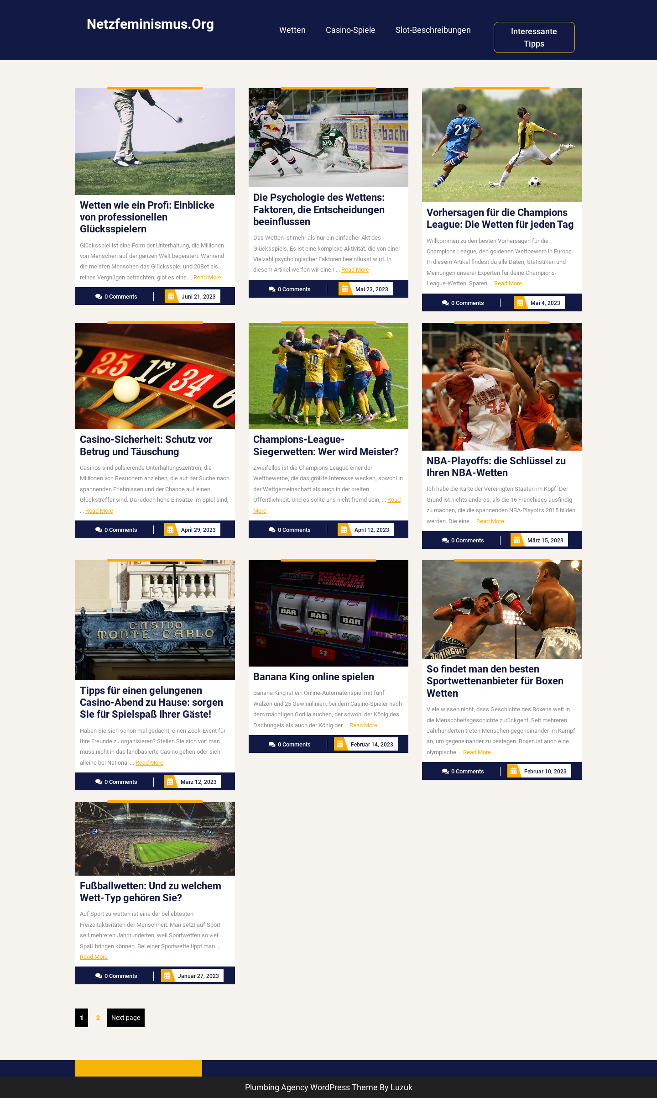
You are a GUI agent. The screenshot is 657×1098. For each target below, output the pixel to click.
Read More (207, 277)
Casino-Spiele (350, 30)
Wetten (292, 30)
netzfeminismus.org (150, 24)
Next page (125, 1017)
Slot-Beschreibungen (433, 30)
